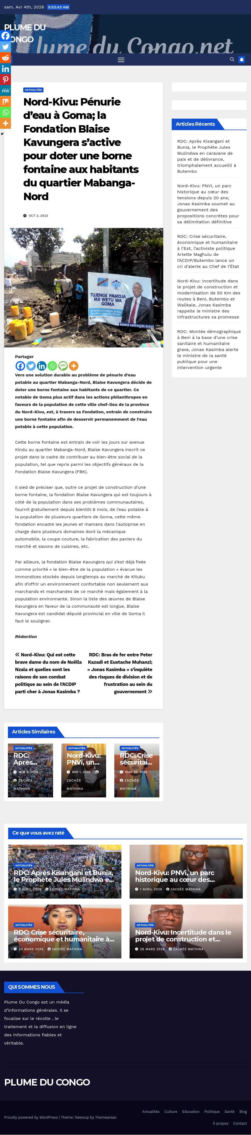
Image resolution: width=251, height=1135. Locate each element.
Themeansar (105, 1118)
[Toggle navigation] (121, 59)
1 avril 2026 (152, 889)
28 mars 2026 (153, 949)
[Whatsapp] (52, 366)
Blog (243, 1112)
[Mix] (5, 101)
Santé (229, 1112)
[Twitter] (31, 366)
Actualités (33, 90)
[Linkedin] (41, 366)
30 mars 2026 (32, 949)
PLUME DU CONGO (47, 1082)
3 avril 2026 (31, 889)
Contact (240, 1124)
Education (190, 1112)
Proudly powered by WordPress (31, 1118)
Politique (212, 1112)
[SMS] (63, 366)
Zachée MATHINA (62, 889)
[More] (73, 366)
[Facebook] (20, 366)
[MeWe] (5, 90)
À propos (220, 1124)
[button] (232, 59)
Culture (171, 1112)
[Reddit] (5, 57)
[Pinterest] (5, 79)
